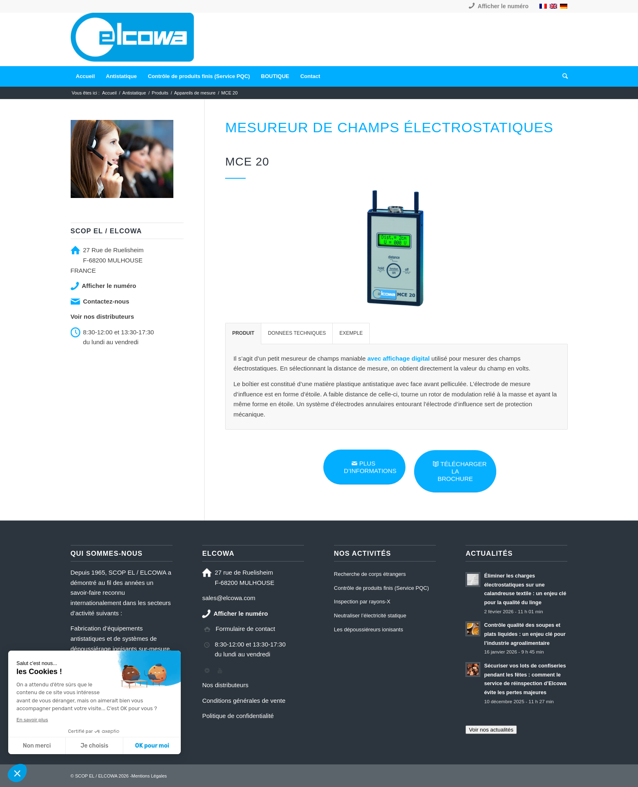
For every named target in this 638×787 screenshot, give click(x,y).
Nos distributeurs (225, 684)
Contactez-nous (106, 301)
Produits (160, 92)
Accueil (109, 92)
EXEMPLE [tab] (351, 333)
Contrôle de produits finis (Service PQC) (381, 588)
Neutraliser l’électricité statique (370, 615)
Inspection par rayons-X (362, 601)
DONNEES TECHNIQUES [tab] (297, 333)
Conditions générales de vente (244, 700)
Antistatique (134, 92)
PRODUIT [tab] (243, 333)
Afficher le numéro (503, 6)
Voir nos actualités (491, 730)
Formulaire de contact (245, 628)
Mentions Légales (149, 775)
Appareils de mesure (195, 92)
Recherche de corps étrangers (370, 574)
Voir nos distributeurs (102, 316)
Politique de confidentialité (238, 715)
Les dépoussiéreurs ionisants (368, 629)
